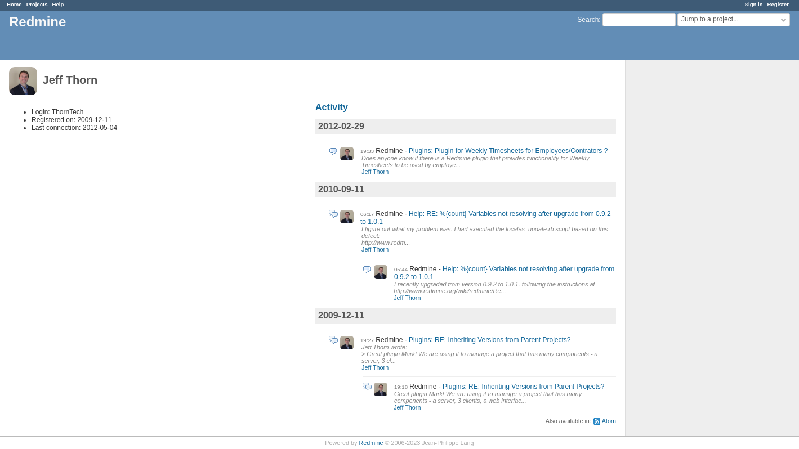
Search (588, 20)
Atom (609, 420)
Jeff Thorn (375, 171)
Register (778, 4)
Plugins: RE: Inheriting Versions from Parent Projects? (489, 340)
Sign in (754, 4)
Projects (37, 4)
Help (58, 4)
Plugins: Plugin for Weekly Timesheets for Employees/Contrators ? (508, 151)
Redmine (371, 442)
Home (14, 4)
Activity (331, 107)
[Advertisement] (682, 237)
